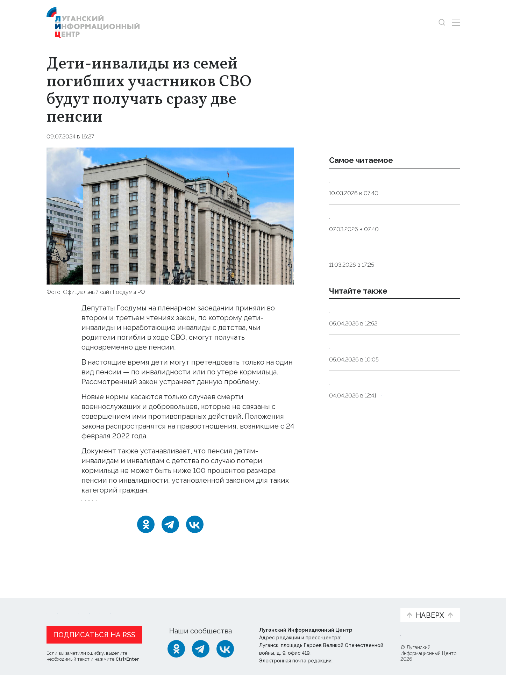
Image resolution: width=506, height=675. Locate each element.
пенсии (199, 505)
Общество (114, 136)
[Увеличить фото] (170, 215)
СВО (91, 505)
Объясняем (373, 602)
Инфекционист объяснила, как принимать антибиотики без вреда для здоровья (390, 297)
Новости (59, 602)
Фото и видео (271, 606)
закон (137, 505)
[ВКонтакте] (195, 534)
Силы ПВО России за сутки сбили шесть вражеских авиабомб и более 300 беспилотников (393, 473)
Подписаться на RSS (94, 633)
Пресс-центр (319, 606)
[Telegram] (170, 534)
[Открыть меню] (456, 22)
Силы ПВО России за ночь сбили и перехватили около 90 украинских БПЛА (389, 419)
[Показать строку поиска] (442, 22)
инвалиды (167, 505)
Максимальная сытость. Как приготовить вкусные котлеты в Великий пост (384, 243)
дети (113, 505)
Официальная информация (132, 606)
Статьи (92, 602)
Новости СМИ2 (67, 560)
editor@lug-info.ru (358, 659)
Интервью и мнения (214, 606)
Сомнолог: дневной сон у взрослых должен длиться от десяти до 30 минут (390, 189)
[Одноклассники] (146, 534)
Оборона (396, 387)
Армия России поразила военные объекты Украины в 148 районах (387, 370)
